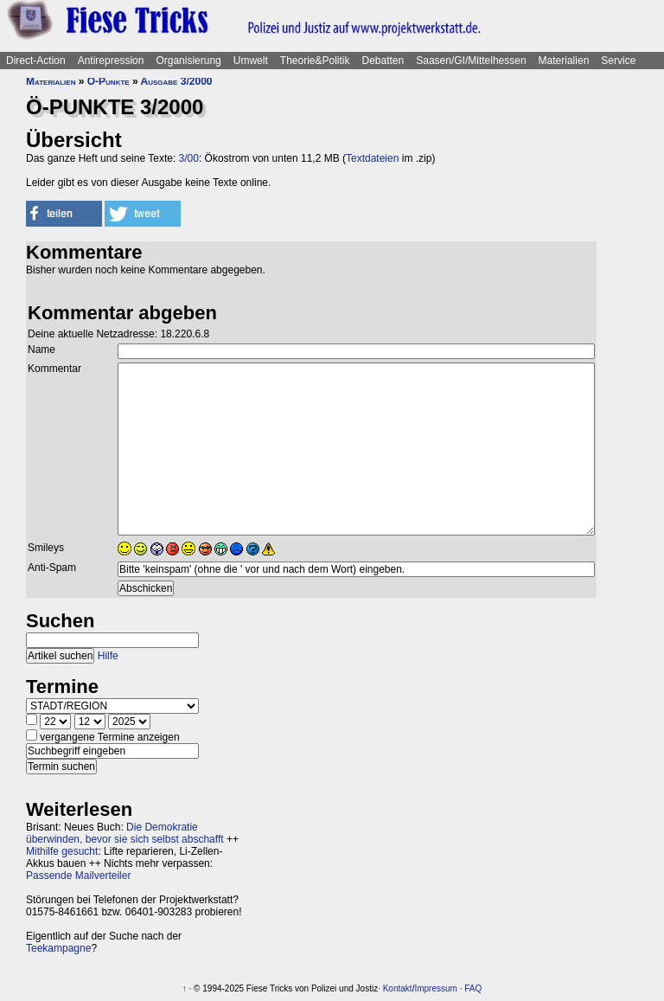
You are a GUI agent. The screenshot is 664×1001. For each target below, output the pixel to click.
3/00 (189, 158)
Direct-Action (36, 61)
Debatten (383, 61)
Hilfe (108, 656)
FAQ (473, 988)
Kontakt (397, 988)
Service (618, 61)
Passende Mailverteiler (78, 875)
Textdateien (372, 158)
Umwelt (250, 61)
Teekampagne (58, 948)
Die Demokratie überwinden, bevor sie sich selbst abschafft (125, 833)
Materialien (564, 61)
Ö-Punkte (108, 81)
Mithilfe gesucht (62, 851)
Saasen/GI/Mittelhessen (471, 61)
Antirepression (111, 61)
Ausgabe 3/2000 (177, 81)
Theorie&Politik (315, 61)
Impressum (435, 988)
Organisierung (188, 61)
